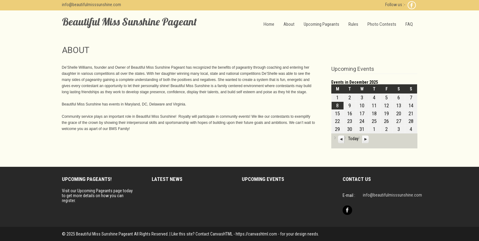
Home (269, 24)
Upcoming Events (352, 69)
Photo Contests (381, 24)
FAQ (409, 24)
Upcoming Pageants (321, 24)
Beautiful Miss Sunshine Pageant (129, 21)
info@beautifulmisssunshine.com (91, 4)
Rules (353, 24)
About (289, 24)
